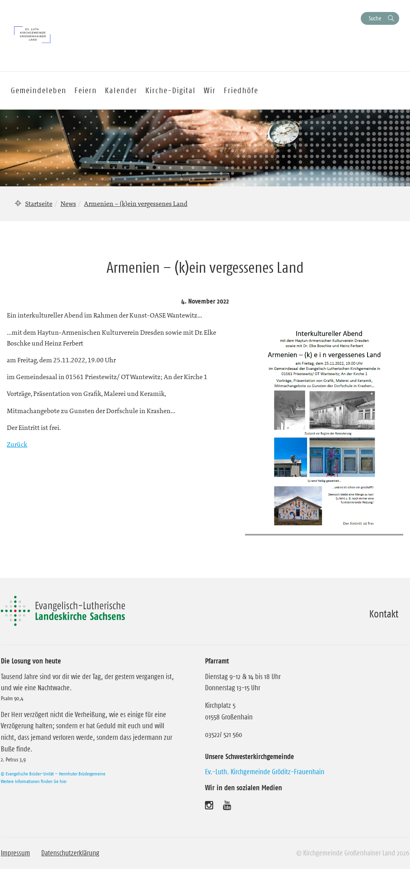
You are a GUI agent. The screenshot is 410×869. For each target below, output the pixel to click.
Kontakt (383, 613)
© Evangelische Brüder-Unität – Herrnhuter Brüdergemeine (53, 774)
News (68, 203)
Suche (375, 18)
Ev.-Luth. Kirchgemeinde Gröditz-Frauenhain (264, 771)
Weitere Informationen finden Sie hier (33, 781)
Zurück (17, 444)
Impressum (15, 853)
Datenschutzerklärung (70, 853)
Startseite (38, 203)
